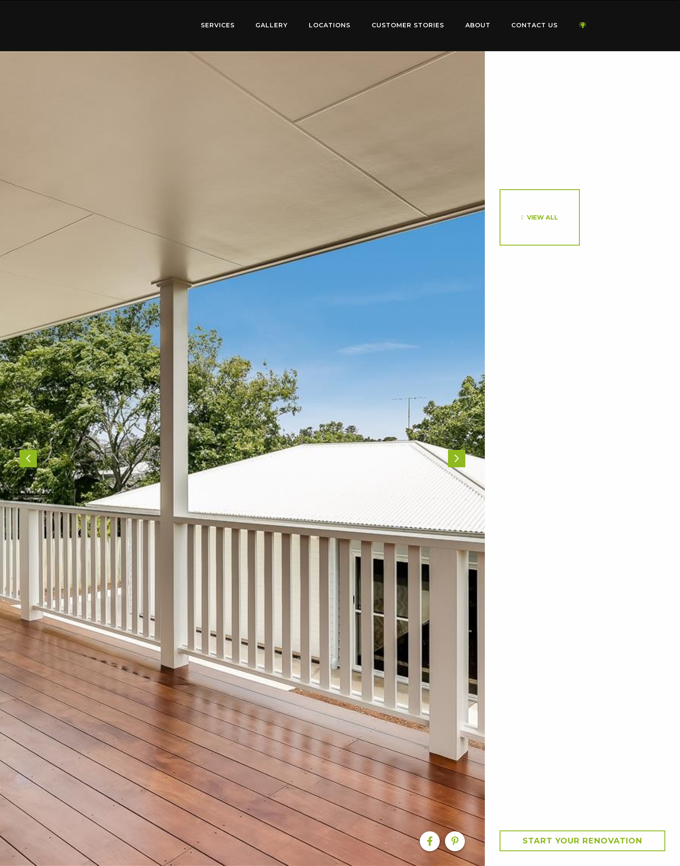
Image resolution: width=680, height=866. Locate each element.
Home (136, 23)
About (477, 25)
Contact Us (534, 25)
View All (542, 217)
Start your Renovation (582, 841)
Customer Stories (408, 25)
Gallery (271, 25)
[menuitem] (136, 25)
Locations (329, 25)
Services (218, 25)
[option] (242, 458)
